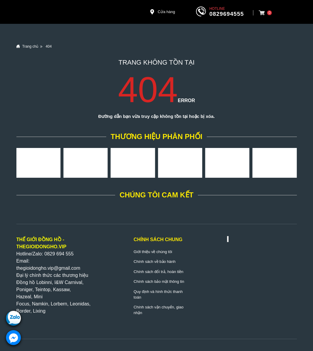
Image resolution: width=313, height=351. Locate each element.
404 (49, 46)
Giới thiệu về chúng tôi (153, 251)
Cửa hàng (162, 12)
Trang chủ (30, 46)
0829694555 (226, 14)
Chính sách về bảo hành (154, 261)
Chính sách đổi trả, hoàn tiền (159, 271)
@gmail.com (67, 268)
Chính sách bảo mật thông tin (159, 281)
